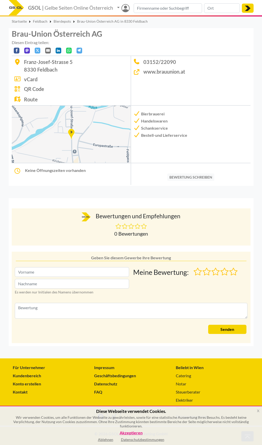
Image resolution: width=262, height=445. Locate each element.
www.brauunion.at (164, 72)
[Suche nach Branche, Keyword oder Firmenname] (168, 8)
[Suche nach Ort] (222, 8)
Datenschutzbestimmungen (142, 439)
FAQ (98, 391)
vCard (31, 79)
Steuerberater (188, 391)
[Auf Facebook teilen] (16, 50)
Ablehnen (105, 439)
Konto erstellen (27, 383)
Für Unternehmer (29, 367)
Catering (183, 375)
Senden (227, 329)
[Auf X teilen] (37, 50)
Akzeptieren (131, 433)
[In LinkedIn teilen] (58, 50)
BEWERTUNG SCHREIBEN (190, 177)
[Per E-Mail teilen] (48, 50)
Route (31, 99)
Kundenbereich (27, 375)
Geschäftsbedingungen (115, 375)
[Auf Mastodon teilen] (27, 50)
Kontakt (20, 391)
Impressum (104, 367)
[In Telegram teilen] (79, 50)
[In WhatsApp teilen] (69, 50)
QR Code (34, 89)
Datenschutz (105, 383)
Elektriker (184, 400)
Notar (181, 383)
